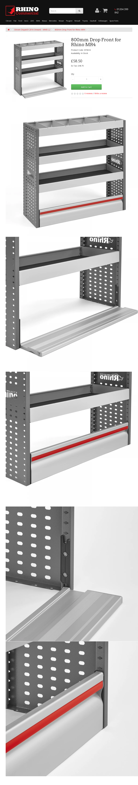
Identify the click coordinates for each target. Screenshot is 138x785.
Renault (77, 21)
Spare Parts (114, 21)
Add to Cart (86, 87)
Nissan (61, 21)
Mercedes (53, 21)
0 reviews (88, 93)
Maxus (44, 21)
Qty (72, 74)
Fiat (15, 21)
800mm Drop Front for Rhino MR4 (70, 29)
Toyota (85, 21)
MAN (38, 21)
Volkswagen (102, 21)
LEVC (32, 21)
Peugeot (69, 21)
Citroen (8, 21)
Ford (20, 21)
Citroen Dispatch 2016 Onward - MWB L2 (32, 29)
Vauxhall (93, 21)
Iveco (26, 21)
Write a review (100, 93)
